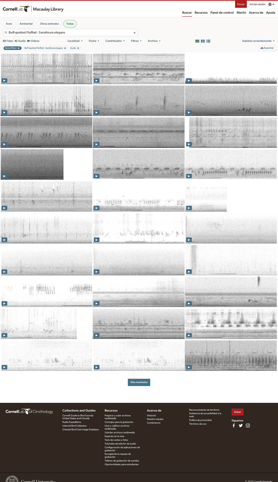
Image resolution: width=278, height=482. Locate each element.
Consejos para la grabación (119, 422)
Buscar (187, 12)
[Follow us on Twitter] (241, 425)
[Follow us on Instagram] (248, 425)
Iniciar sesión (257, 4)
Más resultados (139, 382)
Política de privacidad (200, 420)
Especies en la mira (114, 436)
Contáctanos (153, 423)
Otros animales (49, 23)
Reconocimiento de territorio (204, 410)
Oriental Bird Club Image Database (80, 429)
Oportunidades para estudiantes (122, 464)
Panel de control (222, 12)
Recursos (201, 12)
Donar (241, 4)
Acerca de (256, 12)
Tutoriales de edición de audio (120, 444)
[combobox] (70, 32)
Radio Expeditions (71, 422)
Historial (151, 415)
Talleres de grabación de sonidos (122, 461)
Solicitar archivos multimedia (120, 432)
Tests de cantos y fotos (116, 440)
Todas (70, 23)
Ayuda (270, 12)
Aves (9, 23)
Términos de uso (197, 424)
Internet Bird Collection (74, 426)
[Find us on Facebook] (234, 425)
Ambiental (26, 23)
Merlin (241, 12)
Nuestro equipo (155, 419)
